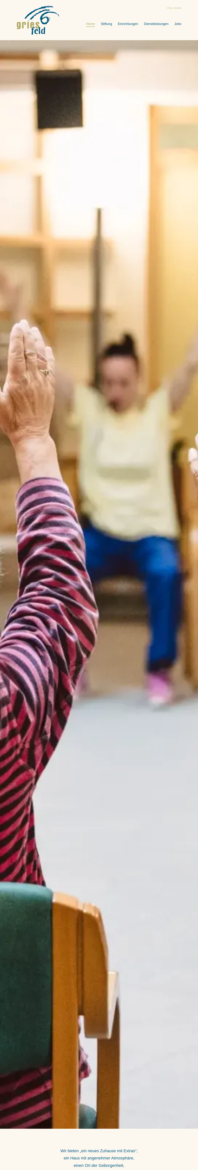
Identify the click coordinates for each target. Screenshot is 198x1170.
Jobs (177, 24)
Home (90, 24)
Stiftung (106, 24)
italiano (174, 8)
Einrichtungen (128, 24)
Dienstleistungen (156, 24)
